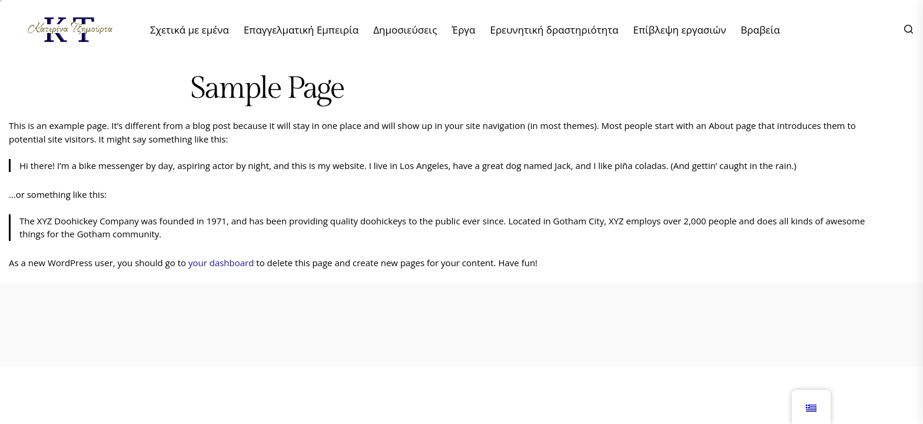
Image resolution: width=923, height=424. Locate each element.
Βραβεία (760, 30)
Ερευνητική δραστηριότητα (554, 30)
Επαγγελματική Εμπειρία (301, 30)
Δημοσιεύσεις (405, 30)
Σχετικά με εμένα (189, 30)
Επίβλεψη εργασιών (679, 30)
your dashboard (221, 263)
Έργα (463, 30)
